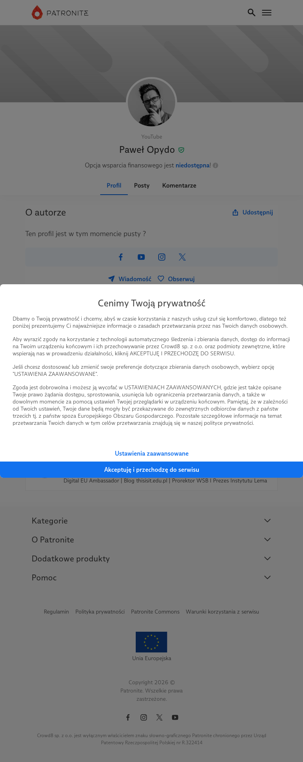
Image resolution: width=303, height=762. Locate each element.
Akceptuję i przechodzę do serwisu (151, 469)
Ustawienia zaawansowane (152, 453)
